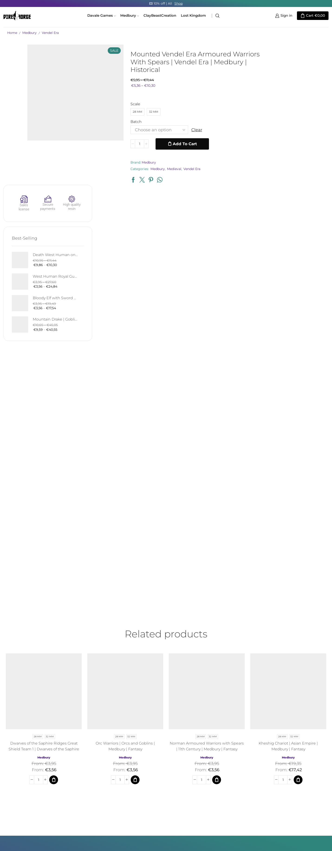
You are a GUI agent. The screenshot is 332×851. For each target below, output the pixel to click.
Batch (125, 121)
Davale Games (101, 15)
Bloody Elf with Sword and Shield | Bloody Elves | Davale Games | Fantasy (298, 154)
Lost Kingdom (193, 15)
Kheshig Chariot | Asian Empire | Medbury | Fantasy (288, 603)
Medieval (163, 169)
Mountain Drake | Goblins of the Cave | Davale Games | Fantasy (298, 176)
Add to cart (174, 143)
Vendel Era (50, 33)
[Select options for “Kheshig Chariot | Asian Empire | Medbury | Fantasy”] (298, 636)
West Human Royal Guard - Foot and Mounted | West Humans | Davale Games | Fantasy (298, 133)
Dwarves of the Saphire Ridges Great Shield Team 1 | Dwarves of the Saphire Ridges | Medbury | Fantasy (44, 606)
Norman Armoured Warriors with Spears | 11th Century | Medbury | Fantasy (207, 603)
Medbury (129, 15)
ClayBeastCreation (159, 15)
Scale (125, 104)
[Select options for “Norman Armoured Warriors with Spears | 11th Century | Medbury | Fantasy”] (216, 636)
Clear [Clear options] (185, 129)
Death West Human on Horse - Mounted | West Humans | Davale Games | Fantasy (298, 111)
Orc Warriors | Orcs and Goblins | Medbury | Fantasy (125, 603)
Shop (178, 3)
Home (12, 33)
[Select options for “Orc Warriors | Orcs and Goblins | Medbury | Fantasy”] (135, 636)
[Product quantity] (128, 144)
